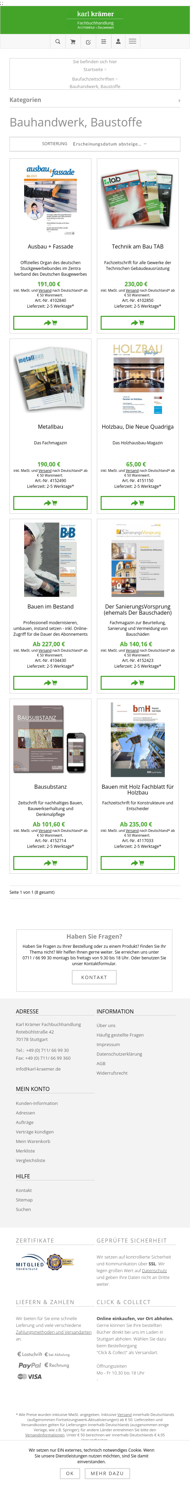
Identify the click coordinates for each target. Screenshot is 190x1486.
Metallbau (50, 427)
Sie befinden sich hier (95, 61)
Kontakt (94, 977)
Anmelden (118, 40)
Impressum (108, 1044)
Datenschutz (154, 1270)
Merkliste (25, 1151)
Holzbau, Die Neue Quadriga (138, 427)
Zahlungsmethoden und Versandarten (54, 1332)
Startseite (93, 69)
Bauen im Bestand (51, 607)
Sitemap (24, 1200)
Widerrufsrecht (112, 1073)
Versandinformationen (45, 1434)
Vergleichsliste (30, 1160)
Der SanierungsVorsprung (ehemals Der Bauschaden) (138, 610)
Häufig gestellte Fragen (120, 1035)
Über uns (106, 1025)
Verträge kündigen (35, 1132)
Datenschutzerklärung (119, 1054)
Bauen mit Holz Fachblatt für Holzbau (138, 790)
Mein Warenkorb (73, 41)
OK (70, 1473)
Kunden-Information (37, 1103)
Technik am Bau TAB (137, 247)
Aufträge (25, 1122)
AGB (101, 1063)
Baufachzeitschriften (93, 79)
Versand (44, 290)
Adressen (25, 1113)
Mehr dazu (107, 1473)
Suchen (23, 1209)
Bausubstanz (50, 787)
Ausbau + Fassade (50, 247)
